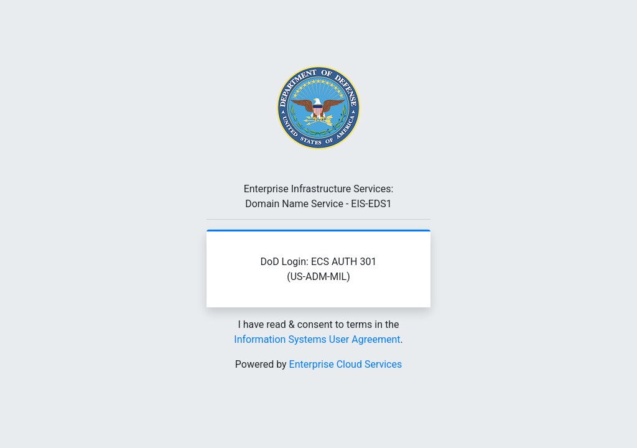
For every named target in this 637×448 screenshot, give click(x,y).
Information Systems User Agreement (317, 339)
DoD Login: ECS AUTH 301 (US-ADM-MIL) (319, 269)
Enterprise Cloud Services (345, 364)
